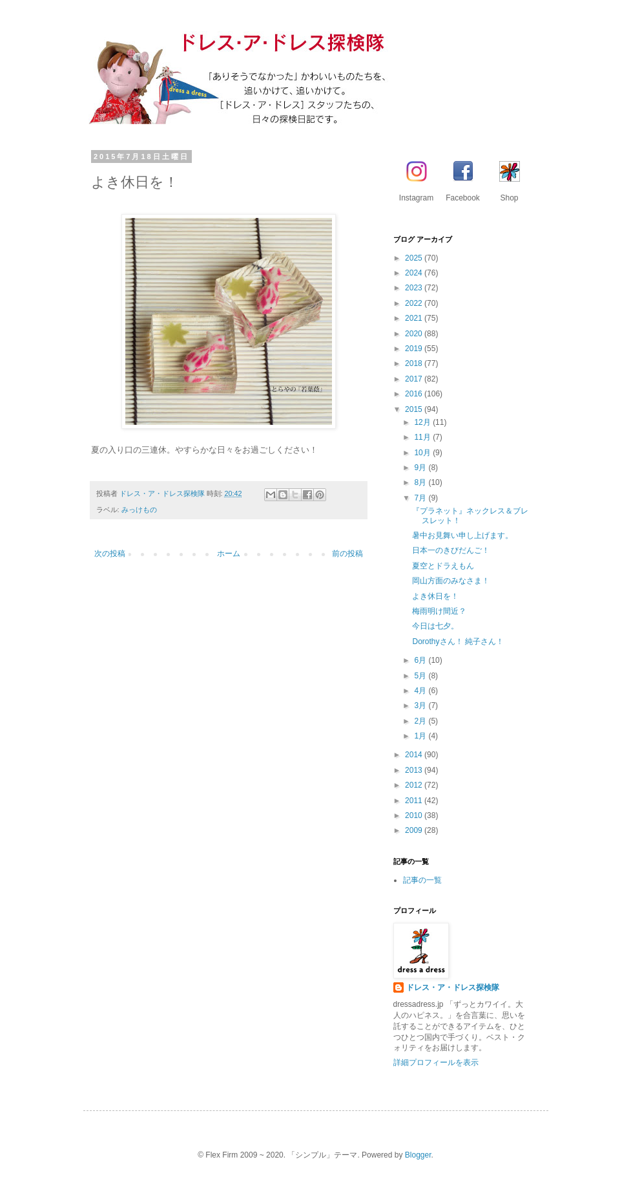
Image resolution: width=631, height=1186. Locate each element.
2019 (414, 348)
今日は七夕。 (435, 626)
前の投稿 (347, 553)
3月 (421, 705)
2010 (414, 815)
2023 (414, 287)
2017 (414, 378)
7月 (421, 497)
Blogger (418, 1154)
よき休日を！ (435, 596)
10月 (423, 452)
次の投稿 (109, 553)
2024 (414, 272)
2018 (414, 363)
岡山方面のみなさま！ (451, 580)
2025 (414, 258)
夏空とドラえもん (443, 565)
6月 (421, 660)
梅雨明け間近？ (439, 611)
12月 (423, 422)
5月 (421, 675)
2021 (414, 318)
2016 (414, 393)
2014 (414, 754)
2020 (414, 333)
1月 (421, 735)
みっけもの (139, 509)
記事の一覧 (422, 880)
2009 (414, 830)
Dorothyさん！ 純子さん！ (457, 641)
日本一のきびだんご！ (451, 550)
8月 (421, 482)
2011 (414, 800)
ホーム (228, 553)
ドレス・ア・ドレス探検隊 (452, 987)
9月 (421, 467)
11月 (423, 437)
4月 (421, 690)
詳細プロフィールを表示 (436, 1062)
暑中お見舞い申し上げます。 (462, 535)
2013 (414, 770)
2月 (421, 721)
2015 (414, 409)
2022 (414, 303)
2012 (414, 785)
